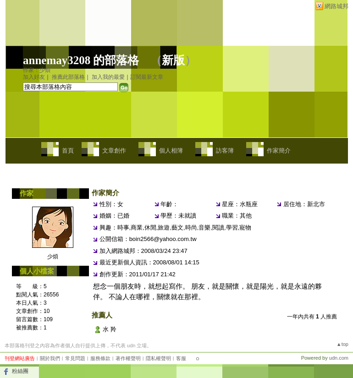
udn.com (338, 358)
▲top (342, 344)
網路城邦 (336, 6)
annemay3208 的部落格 (81, 60)
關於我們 (50, 358)
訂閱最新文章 (146, 77)
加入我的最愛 (108, 77)
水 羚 (109, 329)
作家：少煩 (36, 70)
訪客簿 (225, 150)
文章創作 (114, 150)
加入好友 (34, 77)
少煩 (52, 256)
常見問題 (75, 358)
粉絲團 (20, 371)
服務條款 (100, 358)
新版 (173, 60)
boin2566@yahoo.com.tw (163, 239)
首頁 (68, 150)
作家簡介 (279, 150)
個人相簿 (171, 150)
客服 (181, 358)
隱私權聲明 (158, 358)
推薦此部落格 (68, 77)
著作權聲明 (128, 358)
